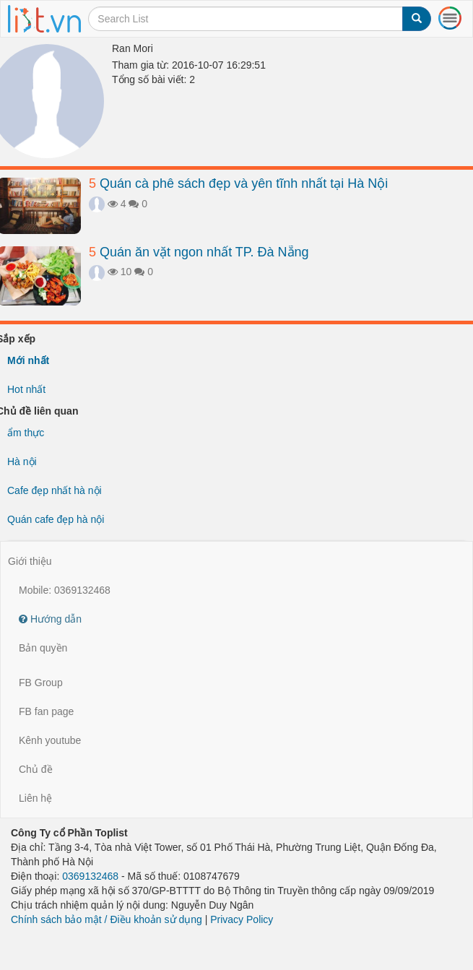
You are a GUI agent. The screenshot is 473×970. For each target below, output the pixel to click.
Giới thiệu (30, 561)
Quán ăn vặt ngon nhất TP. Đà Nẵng (199, 252)
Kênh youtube (50, 740)
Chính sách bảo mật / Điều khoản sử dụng (106, 919)
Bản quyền (43, 648)
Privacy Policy (241, 919)
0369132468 (90, 876)
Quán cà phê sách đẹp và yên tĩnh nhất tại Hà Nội (238, 183)
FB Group (41, 682)
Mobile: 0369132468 (64, 590)
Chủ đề (36, 769)
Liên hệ (35, 798)
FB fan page (46, 711)
